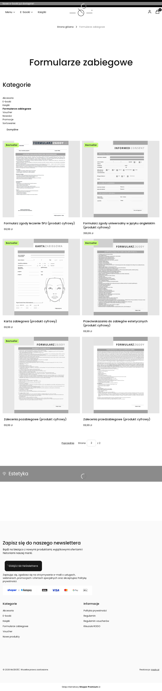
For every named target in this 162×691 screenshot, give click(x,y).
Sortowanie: (9, 123)
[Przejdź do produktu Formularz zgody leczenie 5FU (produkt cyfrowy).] (41, 179)
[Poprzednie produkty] (68, 443)
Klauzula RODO (92, 626)
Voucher (7, 112)
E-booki (7, 101)
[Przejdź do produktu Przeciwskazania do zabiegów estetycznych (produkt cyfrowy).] (120, 277)
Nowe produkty (11, 636)
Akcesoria (8, 98)
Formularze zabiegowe (15, 626)
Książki (6, 105)
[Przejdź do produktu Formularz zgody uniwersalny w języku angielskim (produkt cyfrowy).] (120, 179)
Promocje (8, 119)
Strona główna (65, 26)
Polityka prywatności (95, 610)
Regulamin (90, 615)
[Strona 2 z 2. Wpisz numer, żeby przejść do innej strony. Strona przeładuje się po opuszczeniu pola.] (91, 443)
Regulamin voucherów (96, 621)
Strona (82, 443)
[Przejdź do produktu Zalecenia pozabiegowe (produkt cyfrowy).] (41, 375)
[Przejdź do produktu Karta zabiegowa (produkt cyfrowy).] (41, 277)
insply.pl (155, 669)
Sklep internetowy (80, 686)
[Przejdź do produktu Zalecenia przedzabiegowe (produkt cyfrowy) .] (120, 375)
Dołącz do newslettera (23, 566)
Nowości (7, 116)
